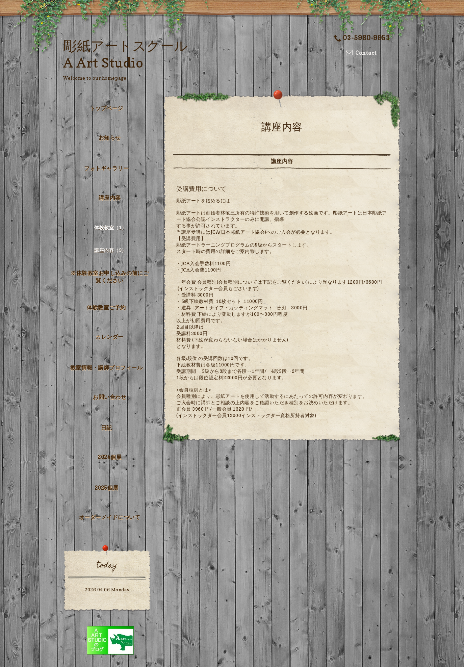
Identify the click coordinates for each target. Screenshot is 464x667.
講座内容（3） (110, 250)
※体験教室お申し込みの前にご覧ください (110, 277)
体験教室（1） (110, 227)
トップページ (106, 108)
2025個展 (107, 487)
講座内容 (110, 197)
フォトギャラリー (106, 168)
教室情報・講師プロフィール (106, 367)
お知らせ (110, 137)
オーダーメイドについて (109, 517)
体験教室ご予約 (106, 307)
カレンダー (110, 336)
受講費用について (201, 188)
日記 (106, 427)
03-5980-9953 (362, 38)
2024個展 (110, 457)
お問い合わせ (109, 396)
